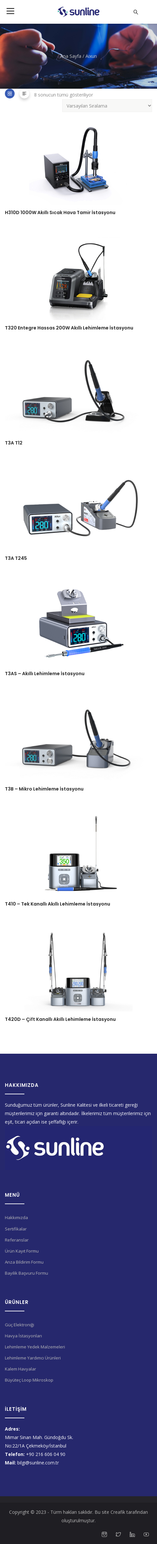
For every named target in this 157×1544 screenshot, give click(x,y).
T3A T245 (16, 558)
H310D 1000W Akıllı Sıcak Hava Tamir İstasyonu (60, 212)
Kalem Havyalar (20, 1369)
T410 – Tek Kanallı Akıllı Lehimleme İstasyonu (57, 904)
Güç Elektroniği (19, 1325)
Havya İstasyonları (23, 1336)
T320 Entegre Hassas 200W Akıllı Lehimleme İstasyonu (69, 328)
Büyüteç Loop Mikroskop (29, 1380)
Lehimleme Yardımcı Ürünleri (33, 1358)
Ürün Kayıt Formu (22, 1251)
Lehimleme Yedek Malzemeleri (35, 1347)
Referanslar (17, 1240)
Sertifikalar (16, 1229)
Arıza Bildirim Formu (24, 1262)
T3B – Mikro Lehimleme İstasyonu (44, 789)
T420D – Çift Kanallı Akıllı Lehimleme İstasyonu (60, 1019)
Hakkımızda (16, 1217)
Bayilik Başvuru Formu (26, 1273)
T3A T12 (13, 443)
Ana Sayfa (70, 56)
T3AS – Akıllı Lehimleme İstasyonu (45, 673)
